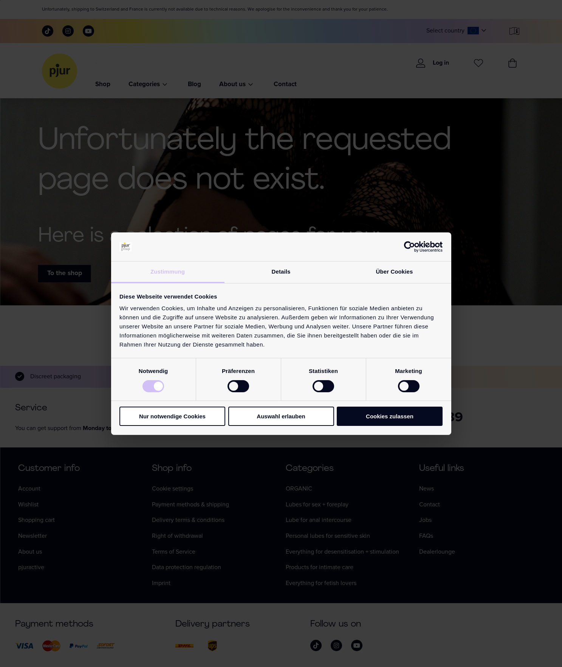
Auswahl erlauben (281, 416)
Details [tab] (281, 271)
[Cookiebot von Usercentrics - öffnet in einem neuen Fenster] (409, 246)
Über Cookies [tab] (394, 271)
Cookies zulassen (389, 416)
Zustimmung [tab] (167, 271)
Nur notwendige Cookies (172, 416)
